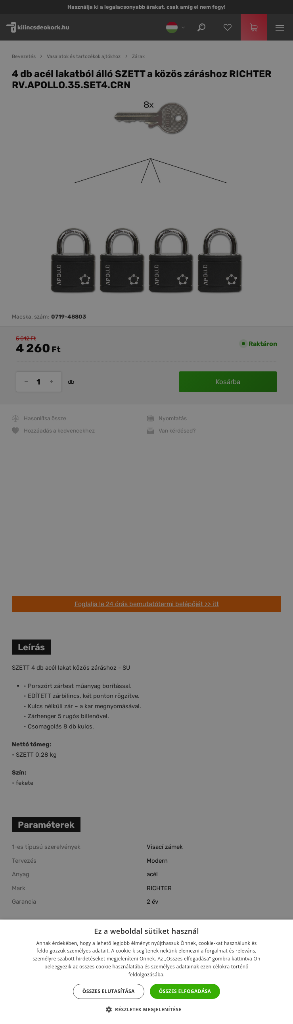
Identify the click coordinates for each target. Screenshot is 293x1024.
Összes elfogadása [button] (185, 991)
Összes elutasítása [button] (108, 991)
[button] (147, 1009)
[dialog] (146, 512)
